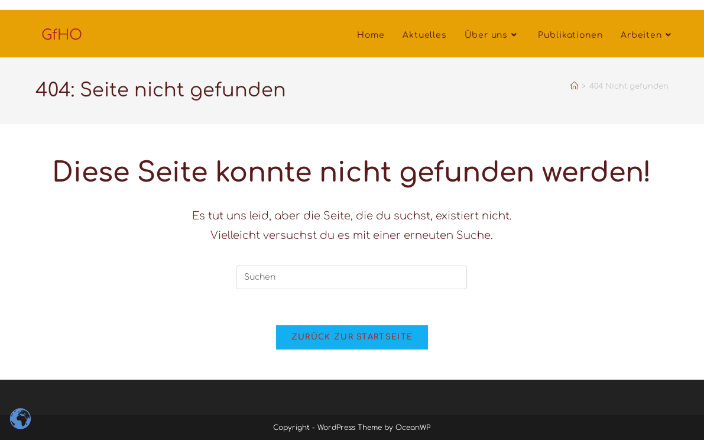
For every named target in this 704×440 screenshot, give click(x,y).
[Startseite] (574, 86)
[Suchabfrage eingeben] (351, 277)
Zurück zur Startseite (352, 337)
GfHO (61, 35)
